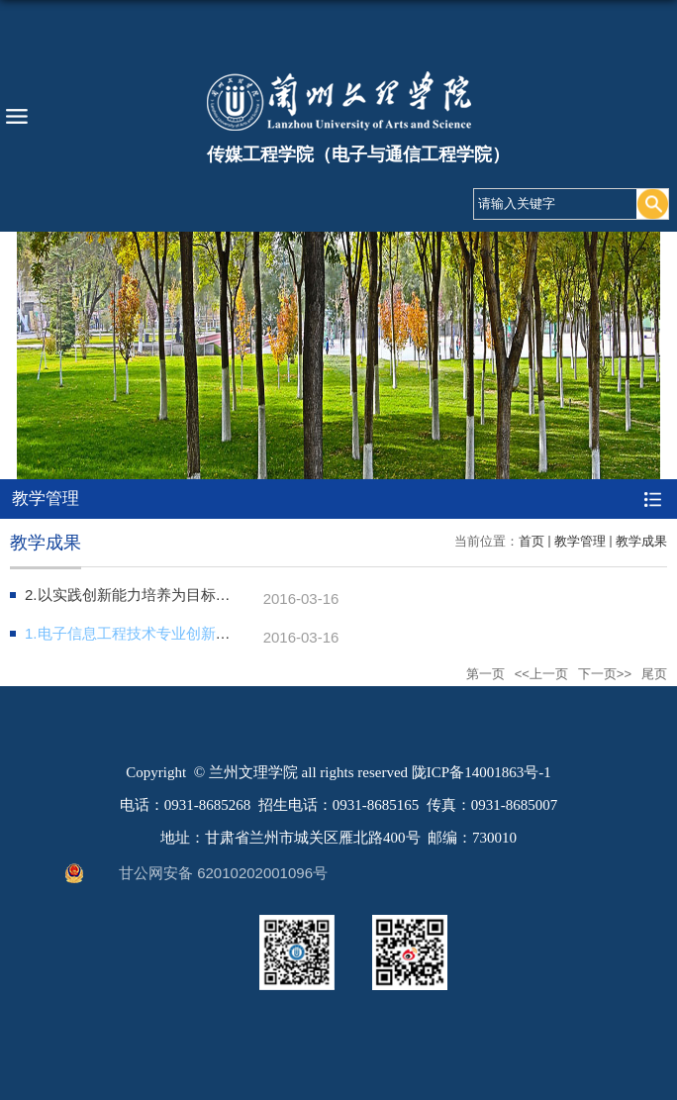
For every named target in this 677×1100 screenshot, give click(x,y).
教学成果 (641, 541)
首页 (531, 541)
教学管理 (580, 541)
